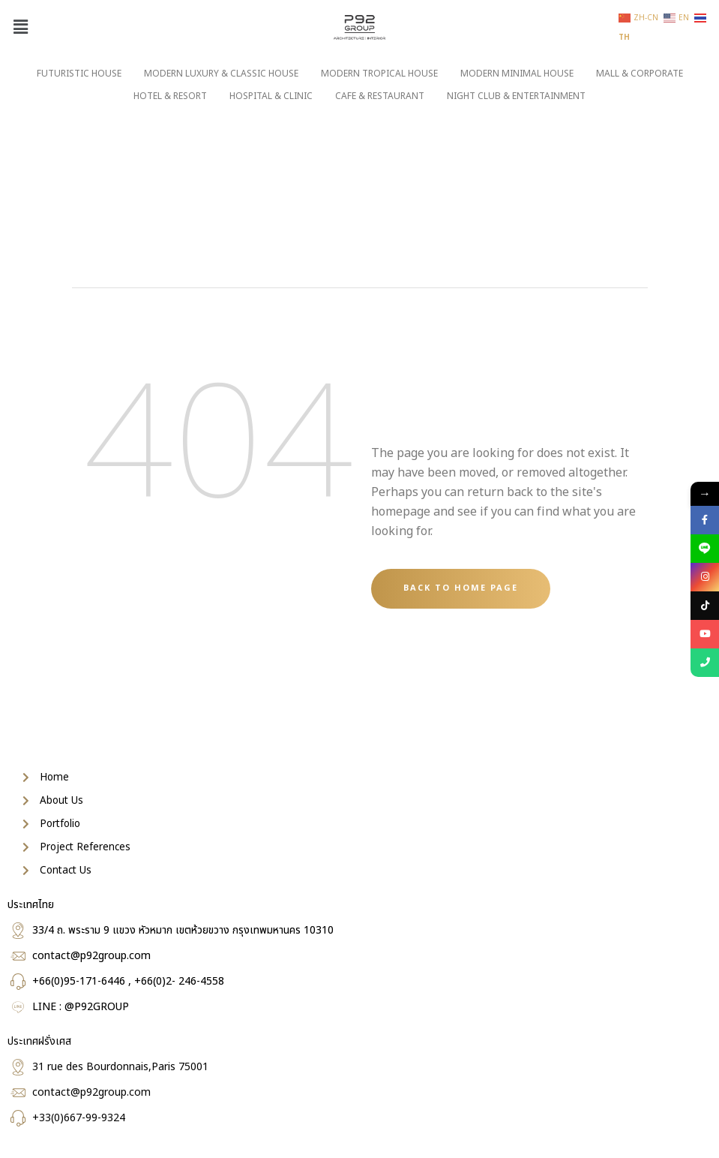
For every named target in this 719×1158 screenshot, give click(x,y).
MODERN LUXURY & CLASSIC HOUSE (221, 73)
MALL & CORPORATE (639, 73)
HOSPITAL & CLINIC (271, 96)
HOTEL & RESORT (170, 96)
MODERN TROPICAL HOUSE (379, 73)
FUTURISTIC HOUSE (79, 73)
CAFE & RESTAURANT (379, 96)
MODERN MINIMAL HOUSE (517, 73)
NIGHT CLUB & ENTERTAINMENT (516, 96)
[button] (20, 27)
